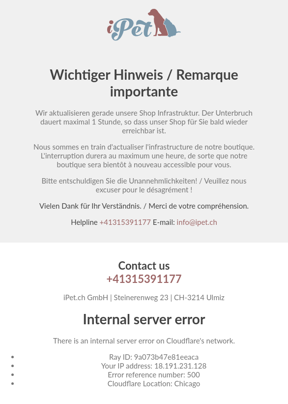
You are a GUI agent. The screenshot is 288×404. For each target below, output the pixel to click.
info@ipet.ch (197, 222)
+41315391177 (125, 222)
